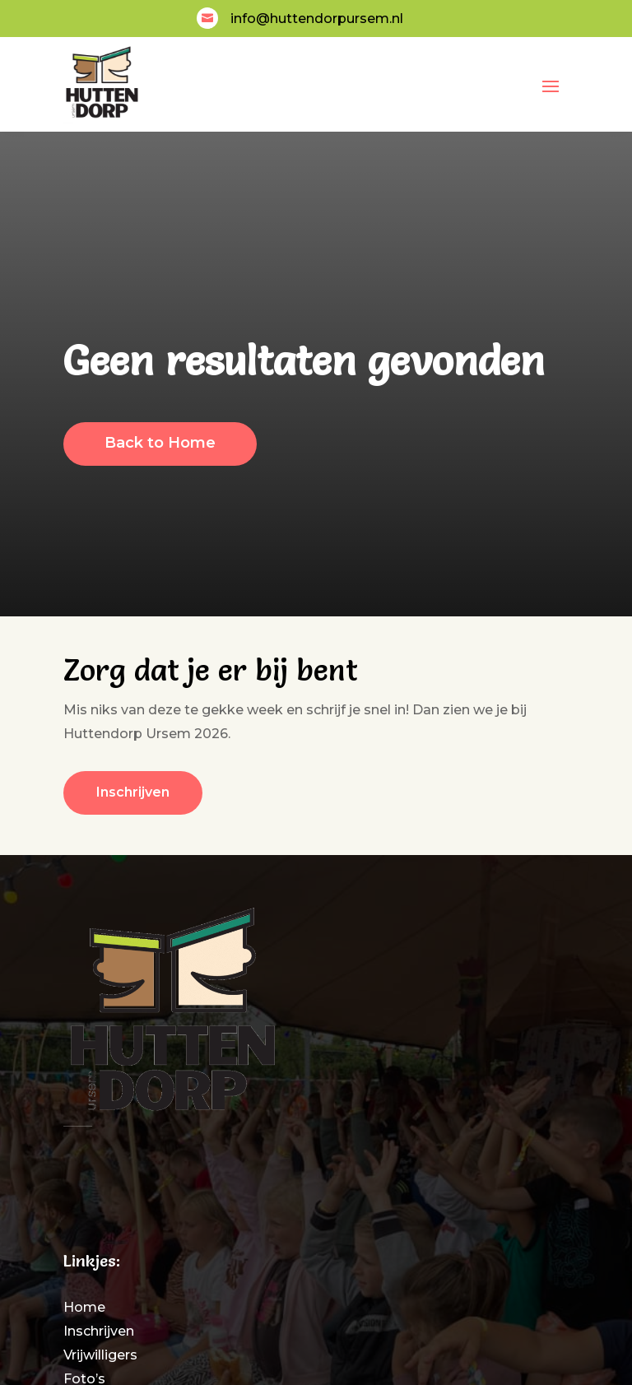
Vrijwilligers (100, 1355)
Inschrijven (98, 1331)
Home (84, 1307)
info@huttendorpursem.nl (316, 18)
